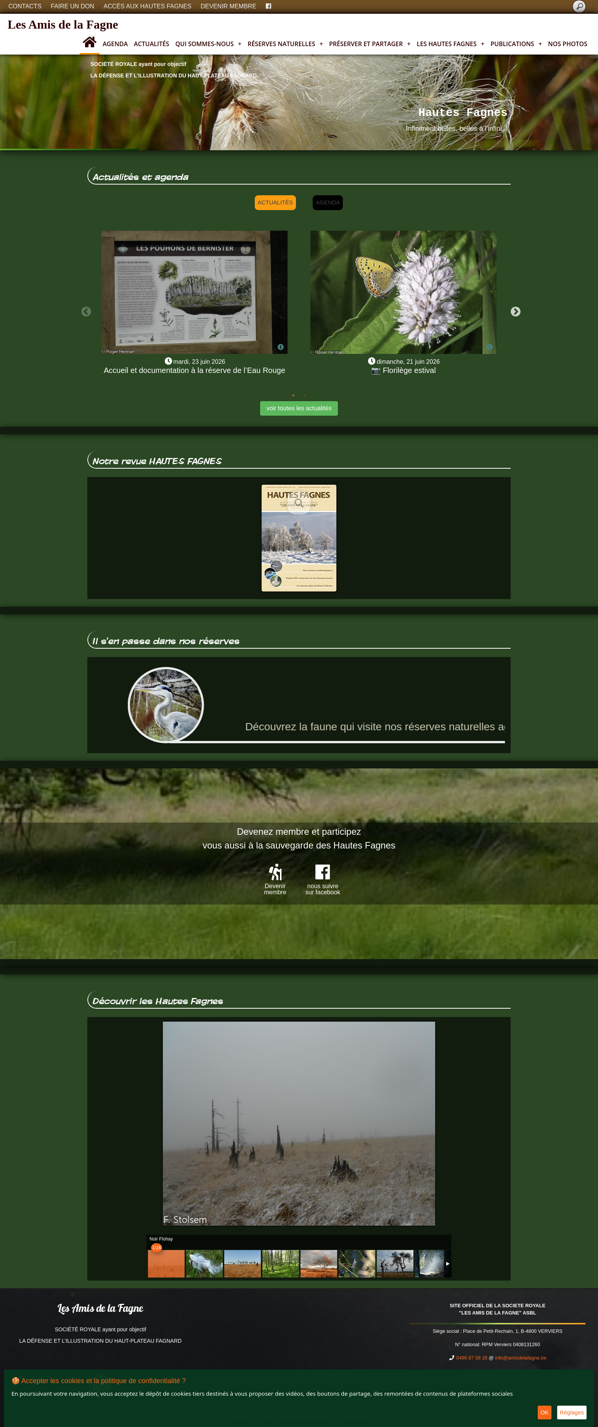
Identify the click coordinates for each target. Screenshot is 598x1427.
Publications (516, 44)
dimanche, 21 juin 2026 (408, 361)
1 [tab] (293, 395)
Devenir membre (228, 6)
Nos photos (567, 44)
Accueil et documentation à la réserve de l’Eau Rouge (194, 370)
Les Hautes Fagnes (450, 44)
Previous (84, 310)
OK (544, 1412)
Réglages (572, 1412)
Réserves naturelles (285, 44)
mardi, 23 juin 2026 (199, 361)
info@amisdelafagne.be (521, 1358)
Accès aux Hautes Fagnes (147, 6)
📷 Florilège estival (403, 370)
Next (514, 310)
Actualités (151, 44)
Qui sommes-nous (208, 44)
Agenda (115, 44)
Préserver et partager (370, 44)
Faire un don (72, 6)
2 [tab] (305, 395)
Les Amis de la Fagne (63, 24)
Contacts (25, 6)
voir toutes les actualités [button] (299, 408)
